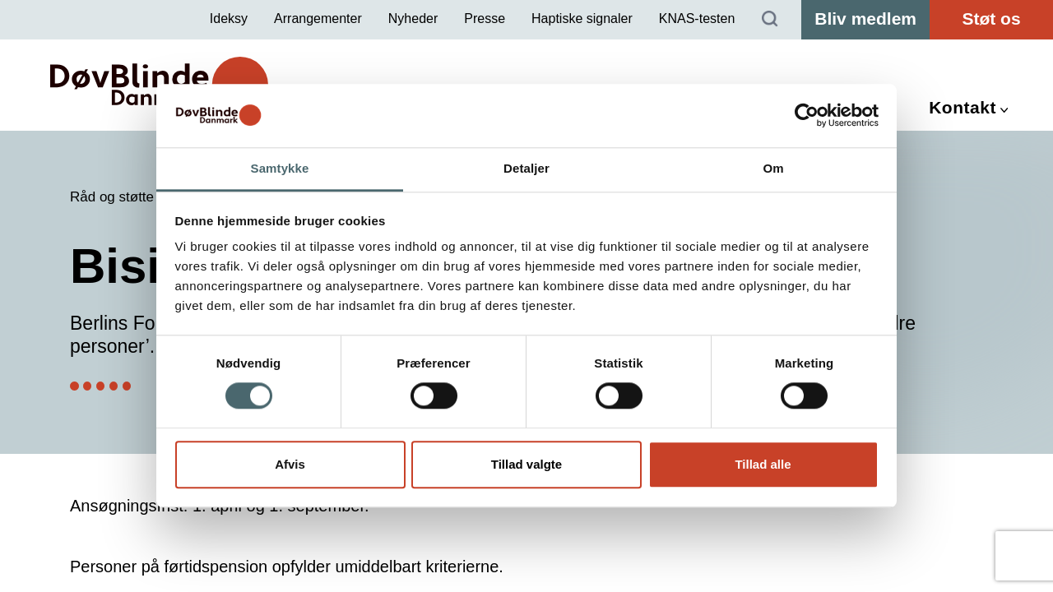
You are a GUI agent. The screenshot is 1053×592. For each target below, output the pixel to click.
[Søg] (770, 19)
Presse (484, 18)
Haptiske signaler (582, 18)
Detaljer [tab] (526, 168)
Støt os (991, 18)
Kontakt (962, 107)
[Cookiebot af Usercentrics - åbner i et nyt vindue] (807, 116)
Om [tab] (773, 168)
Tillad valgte (526, 464)
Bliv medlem (865, 18)
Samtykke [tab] (280, 168)
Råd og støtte (112, 197)
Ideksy (229, 18)
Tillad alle (763, 464)
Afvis (290, 464)
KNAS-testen (697, 18)
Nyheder (413, 18)
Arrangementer (318, 18)
